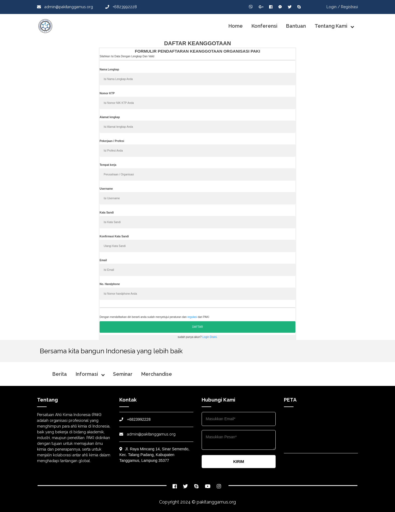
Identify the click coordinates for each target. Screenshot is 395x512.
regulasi (192, 316)
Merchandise (156, 374)
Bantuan (296, 26)
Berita (59, 374)
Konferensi (264, 26)
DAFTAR (197, 326)
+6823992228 (121, 7)
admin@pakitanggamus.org (65, 7)
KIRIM (238, 461)
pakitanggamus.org (216, 502)
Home (235, 26)
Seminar (122, 374)
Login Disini (209, 337)
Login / (333, 7)
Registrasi (349, 7)
